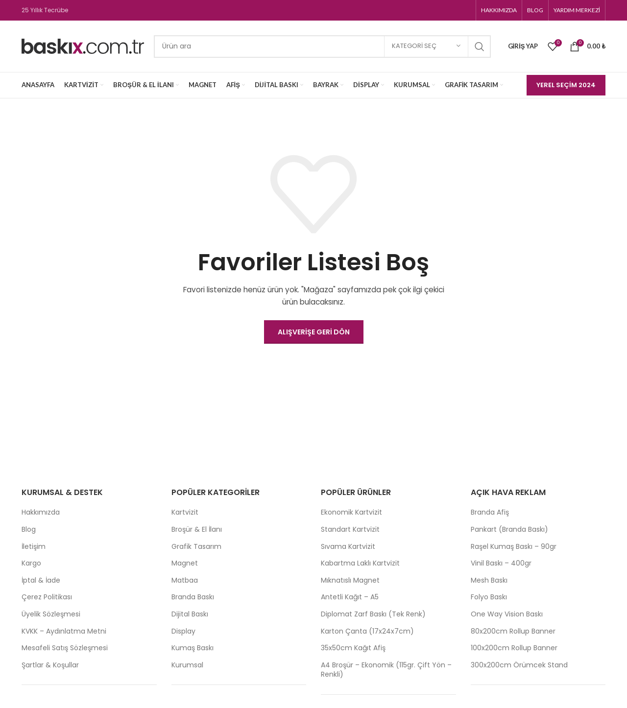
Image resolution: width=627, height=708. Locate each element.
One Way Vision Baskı (507, 614)
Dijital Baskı (189, 614)
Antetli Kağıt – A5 (350, 597)
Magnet (184, 563)
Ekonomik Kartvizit (351, 512)
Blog (29, 529)
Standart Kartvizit (350, 529)
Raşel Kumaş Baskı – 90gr (513, 546)
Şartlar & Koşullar (50, 665)
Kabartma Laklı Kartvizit (360, 563)
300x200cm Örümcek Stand (519, 665)
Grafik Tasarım (196, 546)
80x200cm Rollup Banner (513, 631)
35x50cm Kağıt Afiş (353, 648)
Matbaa (184, 580)
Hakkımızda (41, 512)
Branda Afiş (490, 512)
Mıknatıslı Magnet (350, 580)
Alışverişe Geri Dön (314, 332)
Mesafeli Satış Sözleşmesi (65, 648)
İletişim (34, 546)
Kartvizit (184, 512)
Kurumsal (187, 665)
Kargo (31, 563)
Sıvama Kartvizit (348, 546)
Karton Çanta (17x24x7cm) (367, 631)
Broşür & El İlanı (196, 529)
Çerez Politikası (47, 597)
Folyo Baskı (489, 597)
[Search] (322, 46)
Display (183, 631)
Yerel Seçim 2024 (566, 85)
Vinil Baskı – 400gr (501, 563)
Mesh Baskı (489, 580)
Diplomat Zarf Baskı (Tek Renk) (373, 614)
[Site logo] (83, 45)
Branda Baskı (192, 597)
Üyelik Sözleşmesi (51, 614)
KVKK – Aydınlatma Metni (64, 631)
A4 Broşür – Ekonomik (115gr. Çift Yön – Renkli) (386, 670)
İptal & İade (41, 580)
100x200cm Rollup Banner (514, 648)
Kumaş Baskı (192, 648)
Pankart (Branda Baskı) (509, 529)
